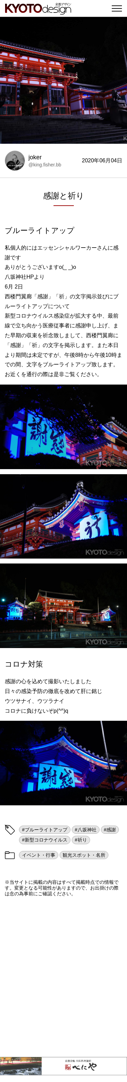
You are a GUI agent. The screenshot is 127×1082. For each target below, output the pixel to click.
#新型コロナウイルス (44, 840)
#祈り (81, 840)
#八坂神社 (86, 829)
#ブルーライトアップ (44, 829)
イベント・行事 (38, 855)
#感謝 (110, 829)
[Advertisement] (63, 976)
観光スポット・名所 (84, 855)
